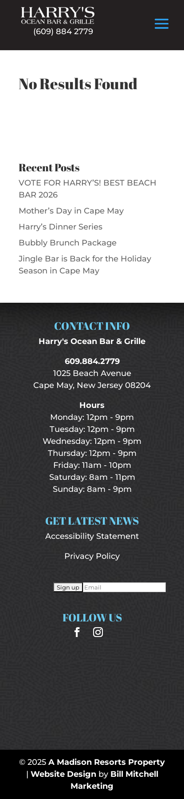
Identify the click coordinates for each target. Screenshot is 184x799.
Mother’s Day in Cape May (71, 211)
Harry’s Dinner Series (60, 227)
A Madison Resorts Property (106, 762)
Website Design (63, 774)
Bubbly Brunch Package (68, 243)
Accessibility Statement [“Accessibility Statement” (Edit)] (92, 536)
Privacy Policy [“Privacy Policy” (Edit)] (92, 556)
